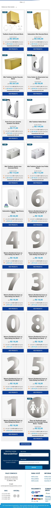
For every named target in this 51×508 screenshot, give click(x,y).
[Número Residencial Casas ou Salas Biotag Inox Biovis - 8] (38, 332)
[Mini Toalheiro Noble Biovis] (38, 119)
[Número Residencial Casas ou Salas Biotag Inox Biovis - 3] (38, 290)
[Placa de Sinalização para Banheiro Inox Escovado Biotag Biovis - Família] (38, 418)
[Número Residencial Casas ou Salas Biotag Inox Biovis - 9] (38, 248)
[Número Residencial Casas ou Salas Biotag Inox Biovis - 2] (13, 374)
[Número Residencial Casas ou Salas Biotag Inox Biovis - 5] (38, 374)
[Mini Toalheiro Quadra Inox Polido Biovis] (38, 164)
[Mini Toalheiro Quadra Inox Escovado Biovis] (13, 164)
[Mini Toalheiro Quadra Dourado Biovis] (13, 74)
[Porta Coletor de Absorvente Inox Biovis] (38, 74)
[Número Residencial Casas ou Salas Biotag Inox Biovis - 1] (13, 418)
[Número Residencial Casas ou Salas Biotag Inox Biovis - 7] (13, 290)
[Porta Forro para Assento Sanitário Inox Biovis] (13, 119)
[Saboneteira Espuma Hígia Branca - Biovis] (13, 206)
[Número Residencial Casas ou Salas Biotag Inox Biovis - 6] (38, 206)
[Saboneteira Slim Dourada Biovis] (38, 30)
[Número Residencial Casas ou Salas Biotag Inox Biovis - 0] (13, 332)
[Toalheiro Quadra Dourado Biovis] (13, 30)
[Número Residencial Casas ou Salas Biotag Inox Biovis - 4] (13, 248)
